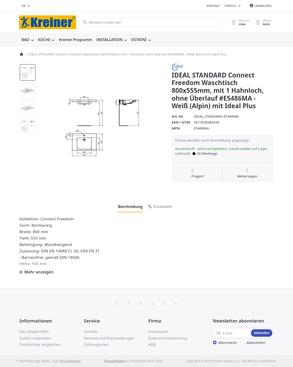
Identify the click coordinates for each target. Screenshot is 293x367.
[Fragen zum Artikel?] (197, 173)
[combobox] (26, 5)
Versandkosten (70, 361)
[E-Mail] (231, 333)
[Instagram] (141, 303)
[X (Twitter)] (129, 303)
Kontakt (213, 6)
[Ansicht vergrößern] (102, 126)
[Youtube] (164, 303)
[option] (27, 72)
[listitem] (102, 126)
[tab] (130, 206)
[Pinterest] (176, 303)
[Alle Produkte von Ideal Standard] (177, 66)
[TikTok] (152, 303)
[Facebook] (117, 303)
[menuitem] (27, 40)
